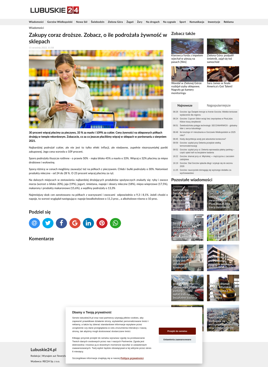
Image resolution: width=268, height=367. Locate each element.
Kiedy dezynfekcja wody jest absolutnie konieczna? (203, 139)
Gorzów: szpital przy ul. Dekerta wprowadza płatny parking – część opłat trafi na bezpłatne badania (207, 151)
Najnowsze (184, 105)
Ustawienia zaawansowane (177, 339)
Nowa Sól (81, 22)
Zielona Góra (115, 22)
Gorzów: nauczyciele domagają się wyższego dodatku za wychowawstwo (205, 171)
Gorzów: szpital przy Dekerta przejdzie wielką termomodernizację (200, 144)
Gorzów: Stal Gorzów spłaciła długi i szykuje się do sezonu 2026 (206, 164)
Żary (139, 22)
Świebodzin (97, 22)
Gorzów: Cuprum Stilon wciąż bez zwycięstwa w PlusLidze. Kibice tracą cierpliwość (206, 120)
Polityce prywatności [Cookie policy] (132, 358)
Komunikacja (197, 22)
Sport (182, 22)
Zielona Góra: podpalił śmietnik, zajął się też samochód (220, 59)
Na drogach (152, 22)
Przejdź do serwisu (177, 331)
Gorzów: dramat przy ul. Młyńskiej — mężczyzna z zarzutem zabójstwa (207, 158)
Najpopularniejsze (219, 105)
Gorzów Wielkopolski (59, 22)
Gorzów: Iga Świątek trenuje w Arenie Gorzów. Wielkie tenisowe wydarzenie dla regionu (208, 113)
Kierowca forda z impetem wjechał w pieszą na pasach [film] (187, 59)
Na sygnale (169, 22)
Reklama (229, 22)
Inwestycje (214, 22)
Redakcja (35, 356)
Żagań (129, 22)
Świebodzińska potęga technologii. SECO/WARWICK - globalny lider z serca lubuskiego (208, 127)
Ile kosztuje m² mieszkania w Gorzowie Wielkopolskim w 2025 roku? (208, 133)
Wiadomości (36, 22)
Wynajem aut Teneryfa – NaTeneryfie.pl (62, 356)
